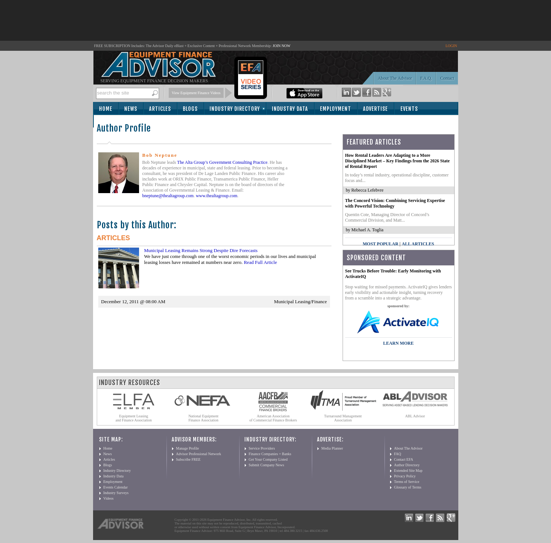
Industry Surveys (116, 493)
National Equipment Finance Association (203, 418)
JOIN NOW (281, 46)
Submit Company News (266, 465)
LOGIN (451, 46)
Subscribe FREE (188, 459)
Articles (160, 109)
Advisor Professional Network (198, 454)
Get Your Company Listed (268, 459)
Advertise (375, 109)
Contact (447, 78)
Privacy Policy (405, 476)
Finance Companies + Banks (270, 454)
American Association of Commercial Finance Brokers (273, 418)
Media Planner (332, 448)
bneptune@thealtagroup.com (168, 195)
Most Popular (380, 243)
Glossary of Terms (408, 487)
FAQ (397, 454)
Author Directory (407, 465)
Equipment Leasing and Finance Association (134, 418)
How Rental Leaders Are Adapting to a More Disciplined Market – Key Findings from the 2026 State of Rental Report (397, 161)
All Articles (418, 243)
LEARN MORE (398, 343)
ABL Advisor (415, 416)
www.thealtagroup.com (216, 195)
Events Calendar (115, 487)
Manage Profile (187, 448)
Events (409, 109)
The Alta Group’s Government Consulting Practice (222, 162)
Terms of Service (406, 482)
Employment (335, 109)
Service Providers (262, 448)
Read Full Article (260, 262)
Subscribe (114, 122)
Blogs (190, 109)
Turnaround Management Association (343, 418)
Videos (108, 498)
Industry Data (290, 109)
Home (105, 109)
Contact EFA (403, 459)
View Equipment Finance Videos (196, 93)
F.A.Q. (426, 78)
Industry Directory (234, 109)
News (130, 109)
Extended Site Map (408, 470)
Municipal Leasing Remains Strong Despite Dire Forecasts (201, 250)
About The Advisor (395, 78)
